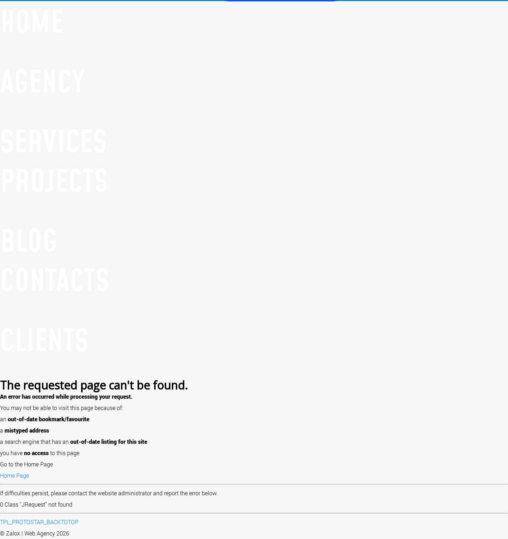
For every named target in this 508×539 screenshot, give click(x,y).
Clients (44, 339)
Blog (28, 240)
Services (53, 140)
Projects (54, 180)
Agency (42, 80)
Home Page (14, 475)
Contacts (54, 279)
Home (32, 20)
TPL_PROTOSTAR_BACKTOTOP (39, 522)
